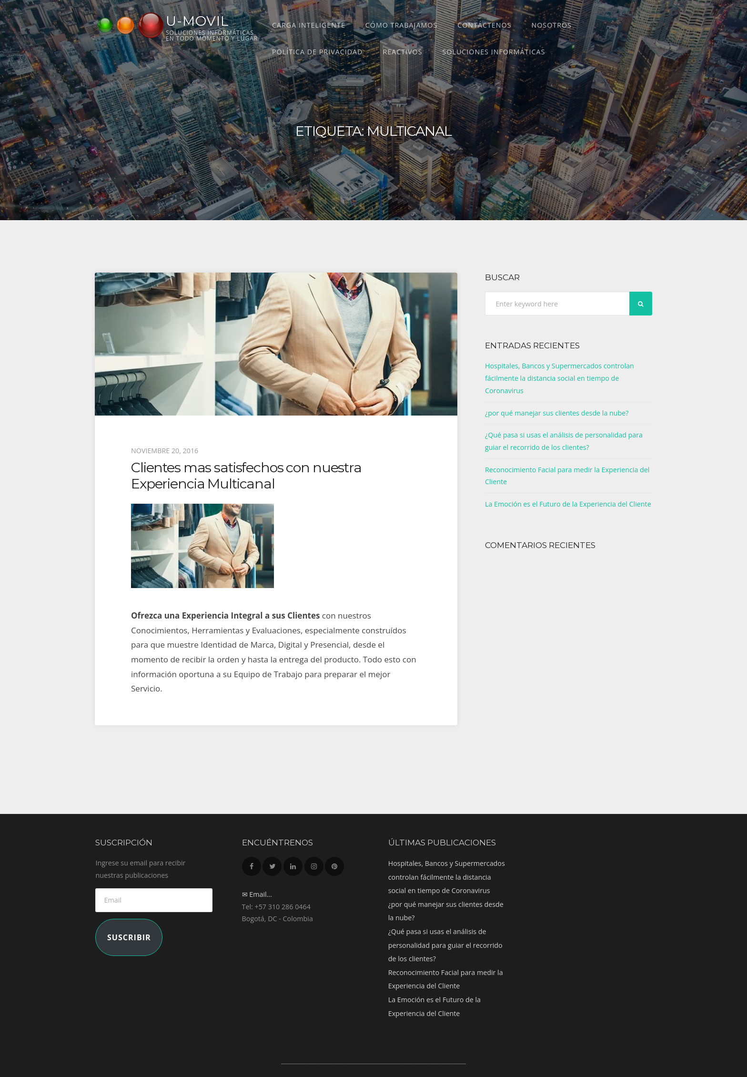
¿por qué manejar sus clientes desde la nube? (557, 412)
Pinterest (334, 864)
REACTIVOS (402, 51)
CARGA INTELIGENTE (308, 25)
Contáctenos (484, 25)
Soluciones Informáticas (494, 51)
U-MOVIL (197, 21)
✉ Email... (257, 894)
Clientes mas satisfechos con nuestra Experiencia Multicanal (246, 475)
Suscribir (129, 937)
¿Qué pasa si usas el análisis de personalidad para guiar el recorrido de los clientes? (445, 945)
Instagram (313, 864)
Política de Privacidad (317, 51)
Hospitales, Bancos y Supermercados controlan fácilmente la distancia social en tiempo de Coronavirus (559, 378)
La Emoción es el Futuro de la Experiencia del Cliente (568, 503)
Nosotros (551, 25)
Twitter (272, 864)
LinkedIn (293, 864)
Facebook (251, 864)
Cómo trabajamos (401, 25)
